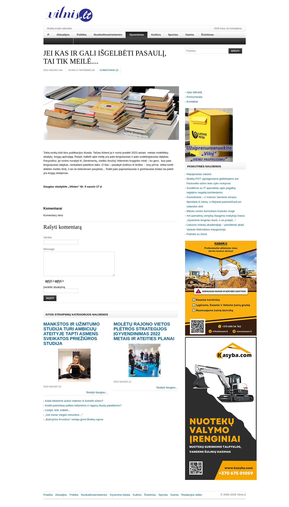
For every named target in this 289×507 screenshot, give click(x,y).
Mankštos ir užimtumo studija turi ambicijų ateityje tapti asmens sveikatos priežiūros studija (71, 338)
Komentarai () (109, 70)
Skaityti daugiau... (96, 397)
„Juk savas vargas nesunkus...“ (64, 419)
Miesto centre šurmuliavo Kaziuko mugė (211, 211)
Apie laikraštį (194, 92)
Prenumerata (194, 96)
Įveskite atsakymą (54, 291)
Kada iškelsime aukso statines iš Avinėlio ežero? (74, 405)
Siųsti (50, 303)
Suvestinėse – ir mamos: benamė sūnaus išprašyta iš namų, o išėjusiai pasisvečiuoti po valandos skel (214, 202)
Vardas (47, 237)
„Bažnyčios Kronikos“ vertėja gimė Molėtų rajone (74, 424)
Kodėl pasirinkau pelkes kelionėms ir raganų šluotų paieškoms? (83, 410)
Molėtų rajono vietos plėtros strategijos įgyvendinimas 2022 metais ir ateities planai (143, 336)
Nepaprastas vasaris (199, 174)
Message (49, 249)
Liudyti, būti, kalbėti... (58, 414)
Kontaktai (192, 101)
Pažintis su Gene (197, 234)
